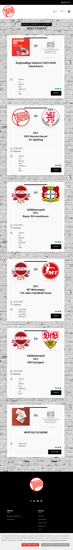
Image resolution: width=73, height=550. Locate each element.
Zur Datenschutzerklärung (58, 540)
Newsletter (10, 519)
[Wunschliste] (62, 12)
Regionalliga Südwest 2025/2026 (36, 63)
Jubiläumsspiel (36, 210)
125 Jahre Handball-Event (35, 293)
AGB (39, 529)
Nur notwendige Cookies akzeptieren (55, 545)
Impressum (42, 526)
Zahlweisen (42, 519)
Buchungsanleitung (13, 516)
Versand (41, 516)
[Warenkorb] (55, 12)
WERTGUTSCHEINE (36, 432)
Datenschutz (42, 523)
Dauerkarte (36, 66)
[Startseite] (8, 11)
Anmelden (66, 2)
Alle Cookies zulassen (30, 545)
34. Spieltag (35, 140)
